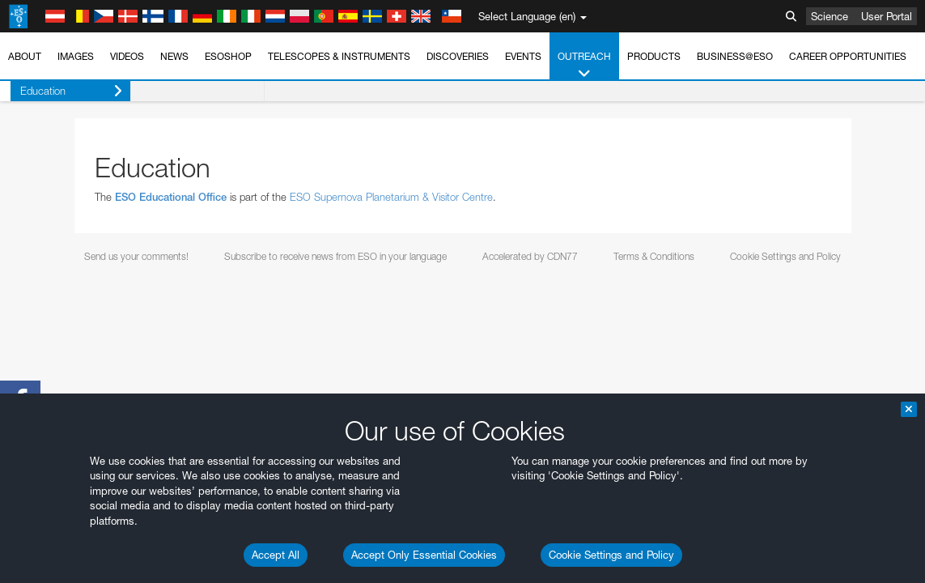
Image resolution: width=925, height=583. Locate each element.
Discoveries (457, 56)
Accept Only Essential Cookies (424, 554)
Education (61, 91)
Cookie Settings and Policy (611, 554)
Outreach (584, 65)
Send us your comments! (136, 256)
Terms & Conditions (653, 256)
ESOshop (228, 56)
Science (829, 16)
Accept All (275, 554)
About (24, 56)
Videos (127, 56)
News (174, 56)
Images (75, 56)
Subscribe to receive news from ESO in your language (335, 256)
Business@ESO (735, 56)
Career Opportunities (847, 56)
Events (523, 56)
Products (654, 56)
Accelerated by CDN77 (530, 256)
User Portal (886, 16)
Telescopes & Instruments (339, 56)
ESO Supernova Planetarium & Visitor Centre (391, 196)
